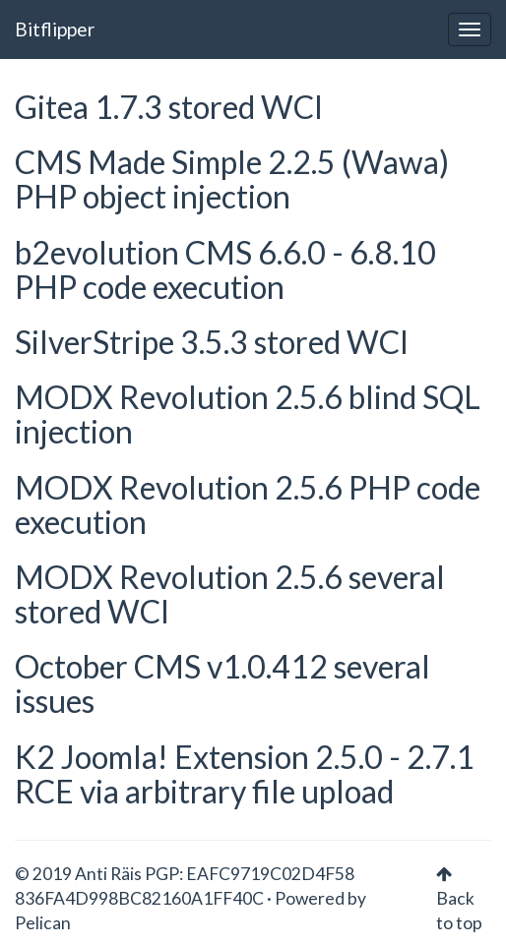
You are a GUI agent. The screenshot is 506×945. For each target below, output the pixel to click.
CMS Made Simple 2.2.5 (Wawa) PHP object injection (232, 179)
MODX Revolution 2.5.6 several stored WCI (230, 594)
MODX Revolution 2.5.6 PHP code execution (247, 504)
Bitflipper (55, 29)
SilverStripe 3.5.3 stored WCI (212, 342)
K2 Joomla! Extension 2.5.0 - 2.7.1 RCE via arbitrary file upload (244, 774)
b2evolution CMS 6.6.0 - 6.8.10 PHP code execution (225, 269)
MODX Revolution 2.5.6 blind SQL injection (247, 414)
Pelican (43, 923)
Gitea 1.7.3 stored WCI (169, 107)
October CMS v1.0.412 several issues (222, 683)
